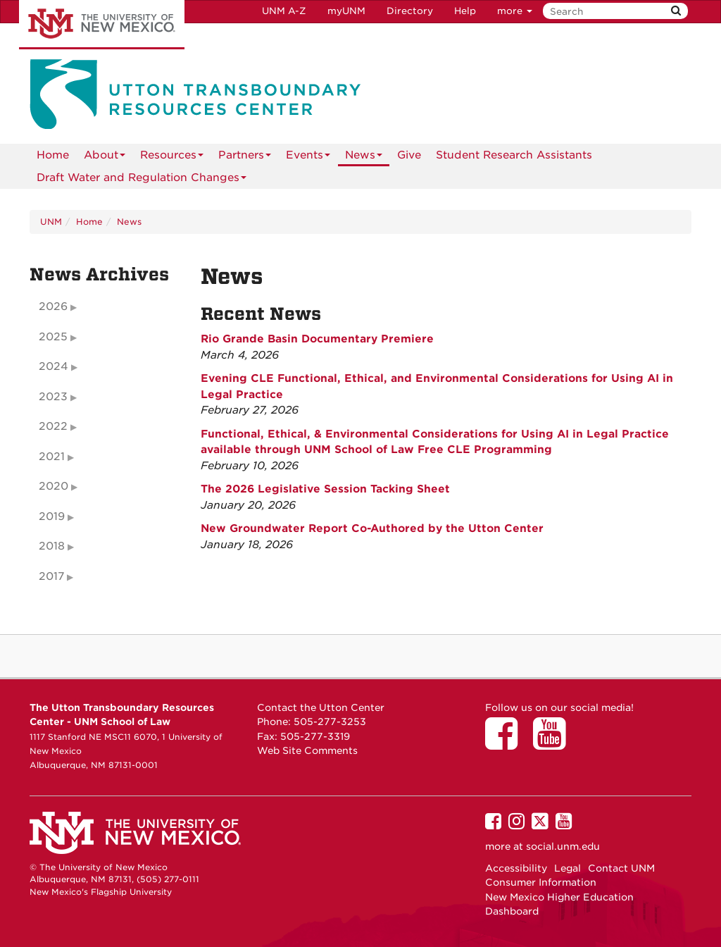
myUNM (346, 11)
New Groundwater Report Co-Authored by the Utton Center (372, 528)
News (363, 157)
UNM (51, 221)
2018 (52, 546)
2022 (53, 426)
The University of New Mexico (101, 24)
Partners (244, 157)
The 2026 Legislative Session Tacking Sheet (325, 489)
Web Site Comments (307, 750)
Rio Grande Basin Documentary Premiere (317, 339)
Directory (410, 11)
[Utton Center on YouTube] (554, 743)
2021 (52, 456)
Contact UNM (621, 868)
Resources (171, 157)
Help (465, 11)
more (514, 11)
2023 (53, 396)
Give (409, 155)
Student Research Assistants (514, 155)
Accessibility (516, 868)
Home (53, 155)
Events (308, 157)
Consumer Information (540, 882)
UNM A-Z (284, 11)
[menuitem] (53, 155)
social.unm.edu (563, 846)
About (104, 157)
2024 (53, 366)
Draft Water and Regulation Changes (141, 180)
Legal (567, 868)
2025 (53, 336)
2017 (51, 576)
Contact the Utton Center (320, 707)
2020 (53, 486)
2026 (53, 306)
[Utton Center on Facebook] (506, 743)
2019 (52, 516)
